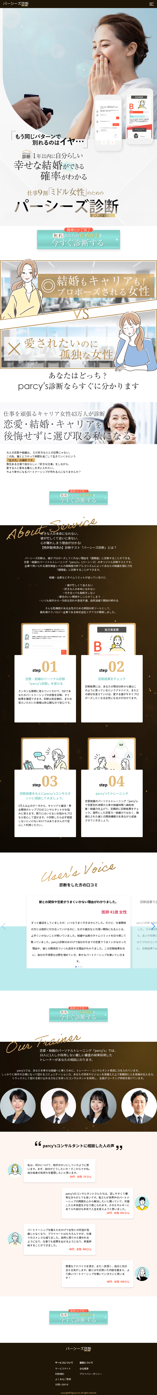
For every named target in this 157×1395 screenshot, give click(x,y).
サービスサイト (63, 1368)
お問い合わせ (62, 1384)
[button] (76, 966)
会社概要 (84, 1368)
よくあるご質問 (63, 1379)
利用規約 (59, 1373)
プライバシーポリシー (91, 1373)
